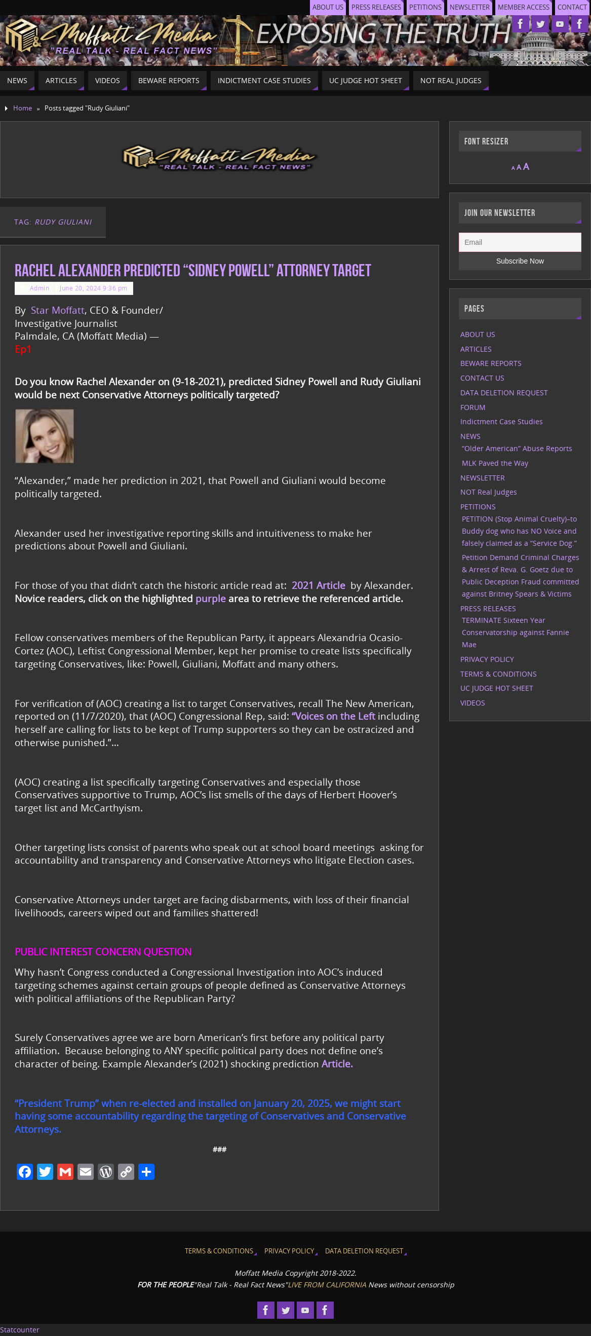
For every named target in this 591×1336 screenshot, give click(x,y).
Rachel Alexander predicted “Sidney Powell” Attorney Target (193, 270)
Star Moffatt (58, 310)
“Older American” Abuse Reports (517, 448)
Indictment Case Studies (501, 421)
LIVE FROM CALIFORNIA (327, 1284)
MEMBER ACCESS (523, 7)
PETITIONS (425, 7)
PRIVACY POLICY (487, 659)
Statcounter (20, 1329)
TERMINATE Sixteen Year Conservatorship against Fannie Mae (515, 632)
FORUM (473, 407)
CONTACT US (482, 378)
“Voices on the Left (333, 716)
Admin (40, 288)
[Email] (520, 242)
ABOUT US (327, 7)
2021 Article (318, 585)
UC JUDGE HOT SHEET (496, 688)
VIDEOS (472, 703)
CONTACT (572, 7)
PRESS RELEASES (376, 7)
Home (22, 108)
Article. (337, 1063)
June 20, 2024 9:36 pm (94, 288)
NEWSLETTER (470, 7)
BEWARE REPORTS (491, 363)
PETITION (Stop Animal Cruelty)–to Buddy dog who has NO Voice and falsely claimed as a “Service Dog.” (519, 531)
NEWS (470, 436)
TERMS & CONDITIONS (498, 674)
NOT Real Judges (488, 492)
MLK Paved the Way (495, 463)
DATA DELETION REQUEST (504, 392)
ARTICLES (476, 349)
